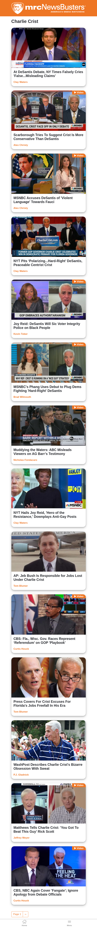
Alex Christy (21, 145)
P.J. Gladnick (21, 774)
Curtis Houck (21, 648)
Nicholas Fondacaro (25, 460)
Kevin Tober (21, 334)
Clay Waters (21, 82)
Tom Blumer (21, 585)
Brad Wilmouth (22, 397)
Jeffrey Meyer (22, 837)
